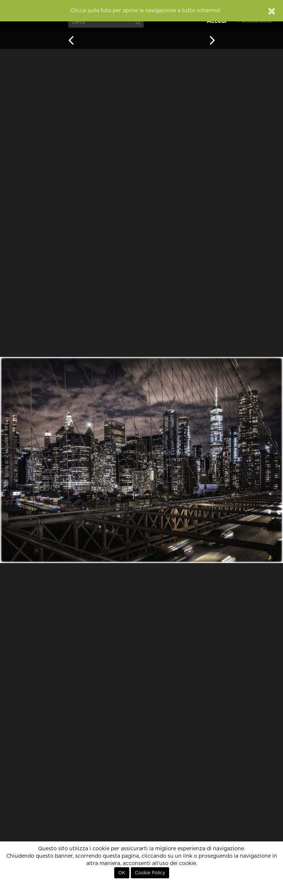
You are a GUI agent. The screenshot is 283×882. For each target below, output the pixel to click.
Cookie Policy (150, 873)
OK (121, 873)
